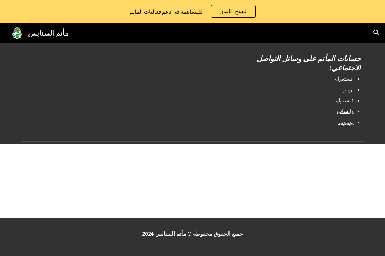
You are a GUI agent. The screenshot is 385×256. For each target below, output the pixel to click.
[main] (295, 90)
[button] (376, 32)
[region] (192, 11)
